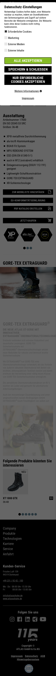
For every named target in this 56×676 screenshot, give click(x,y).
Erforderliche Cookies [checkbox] (20, 31)
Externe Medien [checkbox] (16, 44)
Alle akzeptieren (28, 61)
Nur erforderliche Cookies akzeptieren (28, 80)
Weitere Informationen (28, 91)
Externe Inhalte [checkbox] (16, 50)
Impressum (28, 98)
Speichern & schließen (28, 69)
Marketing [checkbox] (13, 38)
